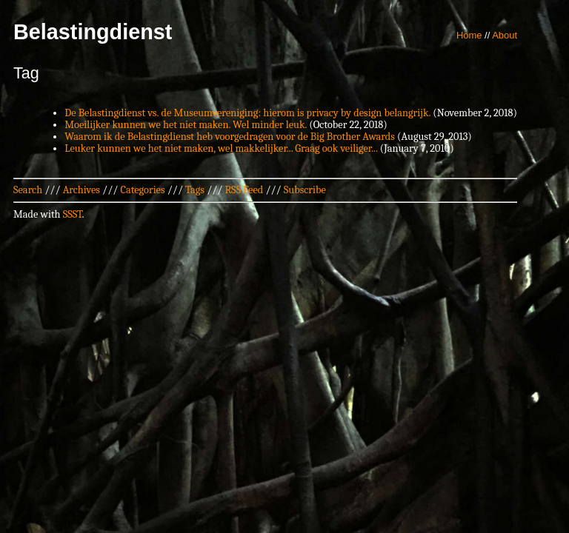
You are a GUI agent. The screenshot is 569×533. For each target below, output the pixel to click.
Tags (194, 190)
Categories (142, 190)
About (504, 35)
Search (27, 190)
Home (469, 35)
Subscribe (305, 190)
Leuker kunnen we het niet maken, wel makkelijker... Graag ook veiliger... (220, 148)
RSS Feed (244, 190)
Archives (81, 190)
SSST (72, 214)
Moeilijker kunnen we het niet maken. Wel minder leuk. (185, 124)
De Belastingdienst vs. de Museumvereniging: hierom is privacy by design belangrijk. (247, 113)
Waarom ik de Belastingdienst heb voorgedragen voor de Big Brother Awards (229, 136)
